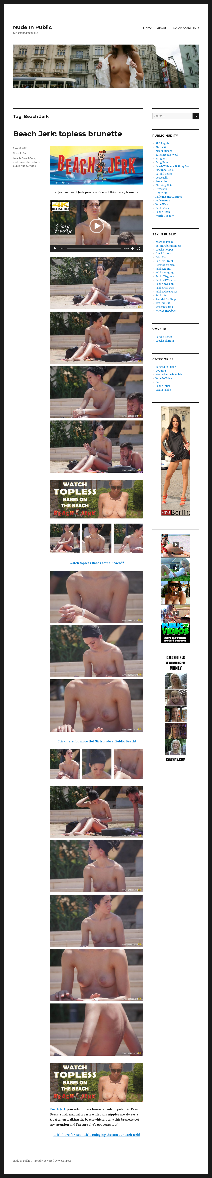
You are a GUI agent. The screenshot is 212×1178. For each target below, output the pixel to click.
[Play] (55, 248)
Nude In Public (32, 27)
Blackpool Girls (164, 170)
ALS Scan (161, 147)
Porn (158, 382)
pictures (35, 162)
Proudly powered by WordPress (52, 1160)
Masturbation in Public (168, 374)
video (32, 165)
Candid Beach (163, 173)
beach (17, 158)
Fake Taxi (161, 257)
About (161, 28)
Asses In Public (164, 242)
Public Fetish (163, 386)
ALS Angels (162, 143)
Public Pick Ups (164, 287)
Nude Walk (161, 204)
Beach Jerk (58, 1109)
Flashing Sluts (163, 185)
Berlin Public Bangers (168, 245)
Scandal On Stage (166, 299)
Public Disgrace (164, 276)
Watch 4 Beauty (164, 215)
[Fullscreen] (138, 248)
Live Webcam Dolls (185, 28)
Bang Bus (161, 158)
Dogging (160, 370)
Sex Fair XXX (163, 303)
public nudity (20, 165)
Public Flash (162, 212)
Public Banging (164, 272)
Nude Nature (162, 200)
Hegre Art (161, 193)
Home (147, 28)
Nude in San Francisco (168, 196)
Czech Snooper (164, 249)
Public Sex (161, 295)
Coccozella (161, 177)
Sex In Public (163, 389)
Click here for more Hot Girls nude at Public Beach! (96, 741)
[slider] (94, 248)
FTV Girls (161, 189)
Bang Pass (161, 162)
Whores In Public (165, 310)
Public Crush (162, 208)
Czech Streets (163, 253)
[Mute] (132, 248)
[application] (96, 226)
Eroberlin (161, 181)
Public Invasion (164, 284)
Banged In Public (165, 366)
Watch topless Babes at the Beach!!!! (96, 563)
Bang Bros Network (166, 154)
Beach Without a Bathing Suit (172, 166)
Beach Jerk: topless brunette (67, 133)
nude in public (21, 162)
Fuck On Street (164, 261)
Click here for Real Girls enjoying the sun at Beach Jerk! (96, 1135)
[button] (96, 226)
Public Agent (163, 268)
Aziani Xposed (164, 151)
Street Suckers (164, 306)
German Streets (165, 265)
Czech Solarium (164, 340)
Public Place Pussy (166, 291)
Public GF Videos (165, 280)
